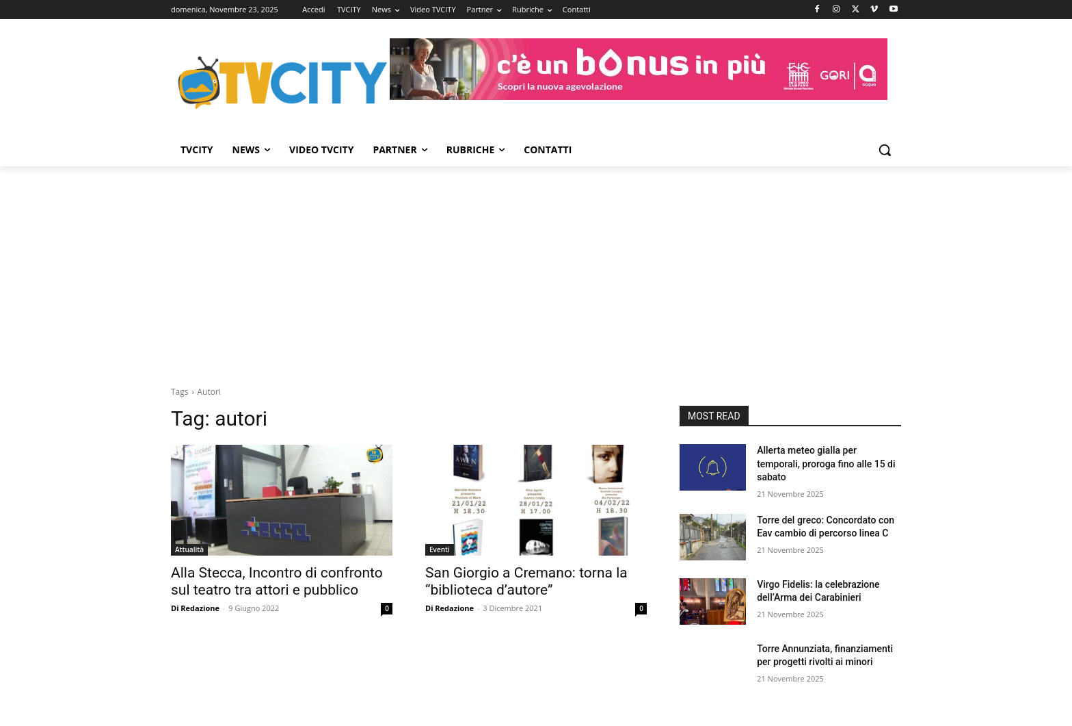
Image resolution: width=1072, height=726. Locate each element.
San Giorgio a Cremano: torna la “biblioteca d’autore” (526, 581)
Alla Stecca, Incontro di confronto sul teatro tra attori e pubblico (277, 581)
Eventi (439, 549)
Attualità (189, 549)
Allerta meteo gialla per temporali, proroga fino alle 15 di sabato (826, 463)
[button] (884, 149)
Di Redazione (195, 608)
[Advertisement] (536, 269)
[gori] (638, 69)
